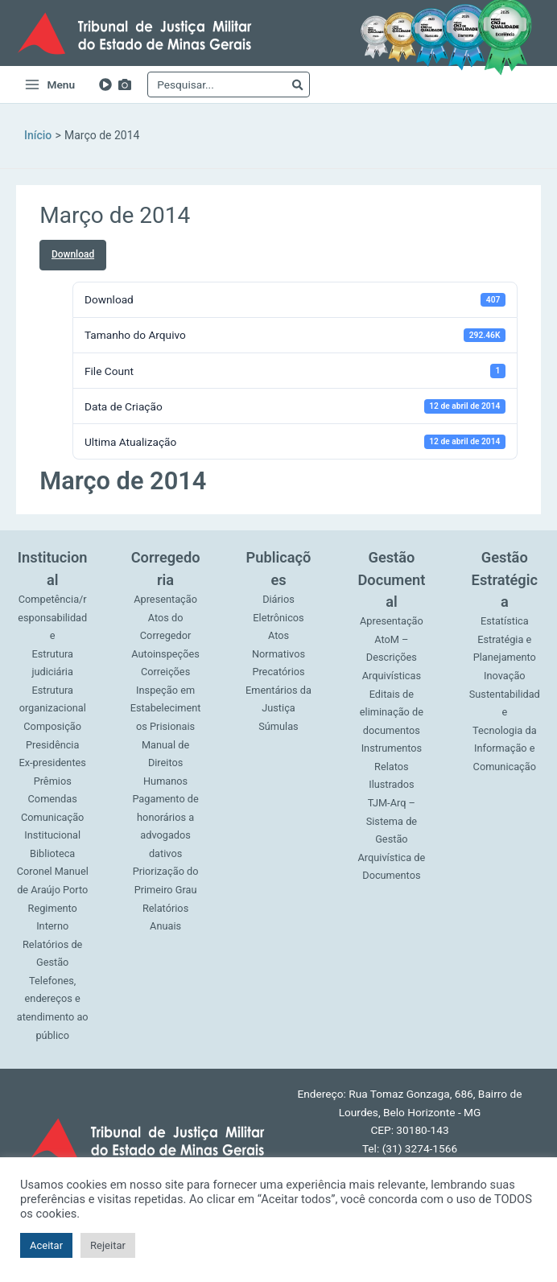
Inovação (505, 676)
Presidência (52, 745)
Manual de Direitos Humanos (165, 763)
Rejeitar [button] (108, 1245)
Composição (52, 726)
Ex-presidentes (52, 762)
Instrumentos (392, 748)
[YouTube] (105, 84)
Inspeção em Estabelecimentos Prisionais (165, 708)
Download (73, 254)
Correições (165, 672)
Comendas (52, 799)
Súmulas (278, 726)
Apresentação (165, 599)
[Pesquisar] (298, 84)
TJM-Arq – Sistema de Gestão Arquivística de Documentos (391, 839)
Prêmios (53, 781)
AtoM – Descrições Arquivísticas (391, 657)
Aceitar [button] (46, 1245)
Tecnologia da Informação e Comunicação (504, 748)
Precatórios (278, 672)
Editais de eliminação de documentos (391, 712)
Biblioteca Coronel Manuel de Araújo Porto (53, 871)
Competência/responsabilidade (52, 617)
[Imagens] (124, 84)
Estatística (505, 621)
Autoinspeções (165, 654)
